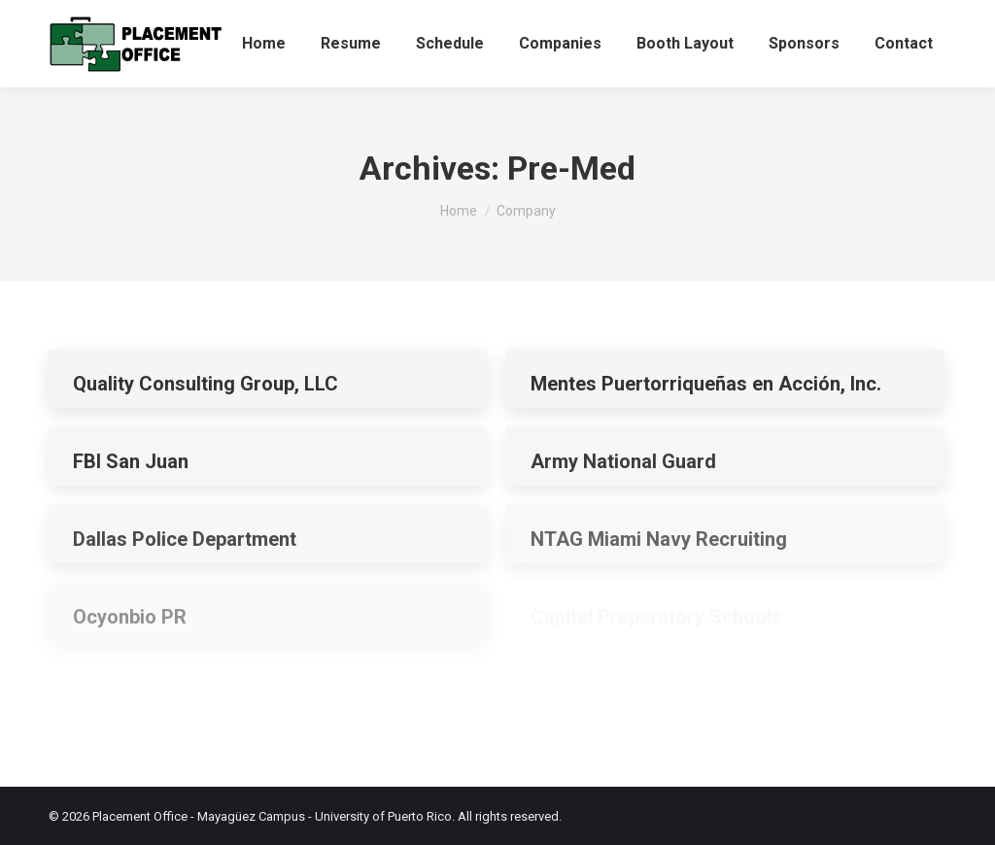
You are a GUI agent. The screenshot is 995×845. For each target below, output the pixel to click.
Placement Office (140, 816)
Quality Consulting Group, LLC (205, 383)
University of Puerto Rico (383, 816)
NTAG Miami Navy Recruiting (659, 539)
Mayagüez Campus (251, 816)
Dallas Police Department (184, 539)
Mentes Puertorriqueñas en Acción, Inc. (706, 383)
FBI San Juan (131, 461)
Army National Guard (623, 461)
